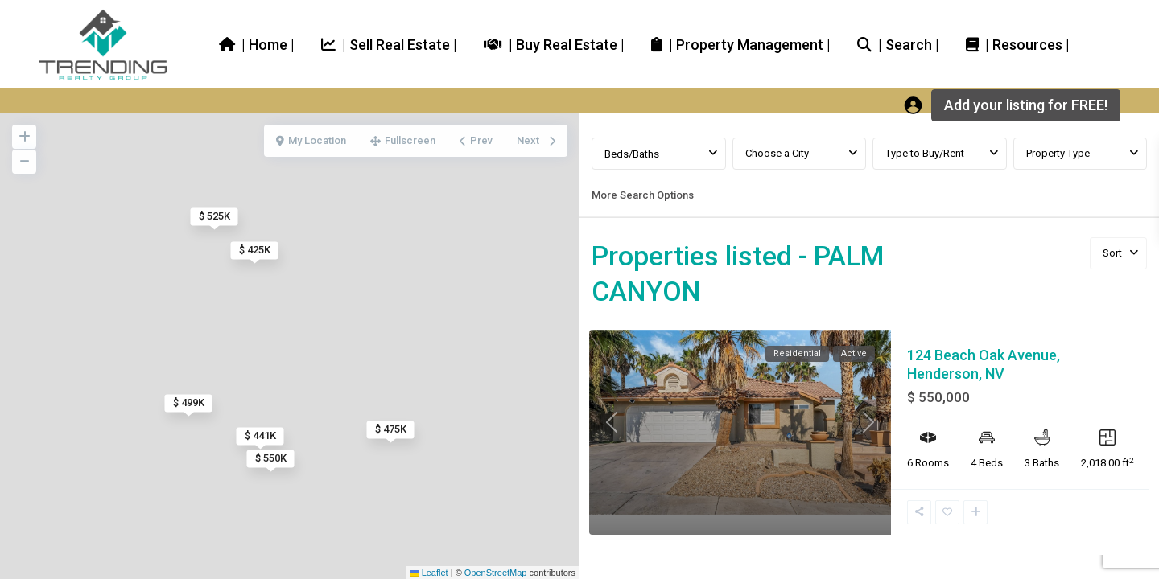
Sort (1112, 253)
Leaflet (429, 572)
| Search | (898, 44)
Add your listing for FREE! (1025, 104)
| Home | (257, 44)
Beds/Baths (631, 154)
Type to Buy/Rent (924, 153)
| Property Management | (741, 44)
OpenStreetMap (495, 572)
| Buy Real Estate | (554, 44)
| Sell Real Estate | (389, 44)
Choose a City (777, 153)
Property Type (1058, 153)
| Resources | (1018, 44)
